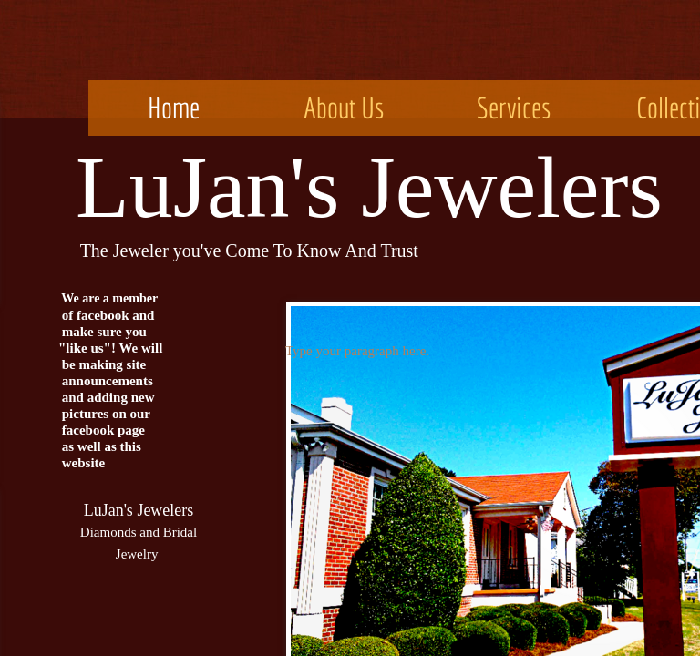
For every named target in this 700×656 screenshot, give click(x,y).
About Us (344, 107)
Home (174, 107)
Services (514, 107)
